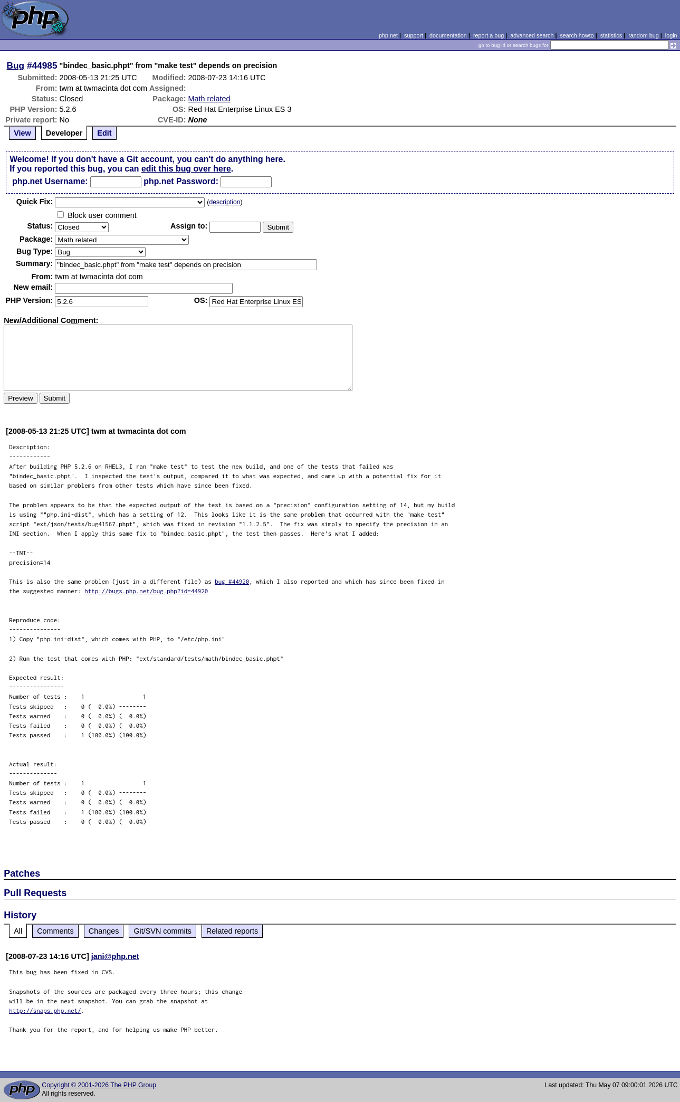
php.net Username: (50, 181)
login (671, 35)
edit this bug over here (186, 168)
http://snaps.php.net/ (45, 1010)
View (22, 133)
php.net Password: (180, 181)
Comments (55, 931)
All (18, 931)
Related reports (232, 931)
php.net (388, 35)
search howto (576, 35)
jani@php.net (115, 956)
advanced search (531, 35)
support (413, 35)
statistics (611, 35)
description (224, 202)
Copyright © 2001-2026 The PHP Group (99, 1085)
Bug (16, 65)
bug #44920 (232, 581)
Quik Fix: (34, 201)
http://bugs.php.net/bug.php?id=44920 (146, 590)
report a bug (488, 35)
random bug (643, 35)
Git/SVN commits (162, 931)
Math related (209, 98)
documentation (448, 35)
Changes (104, 931)
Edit (104, 133)
